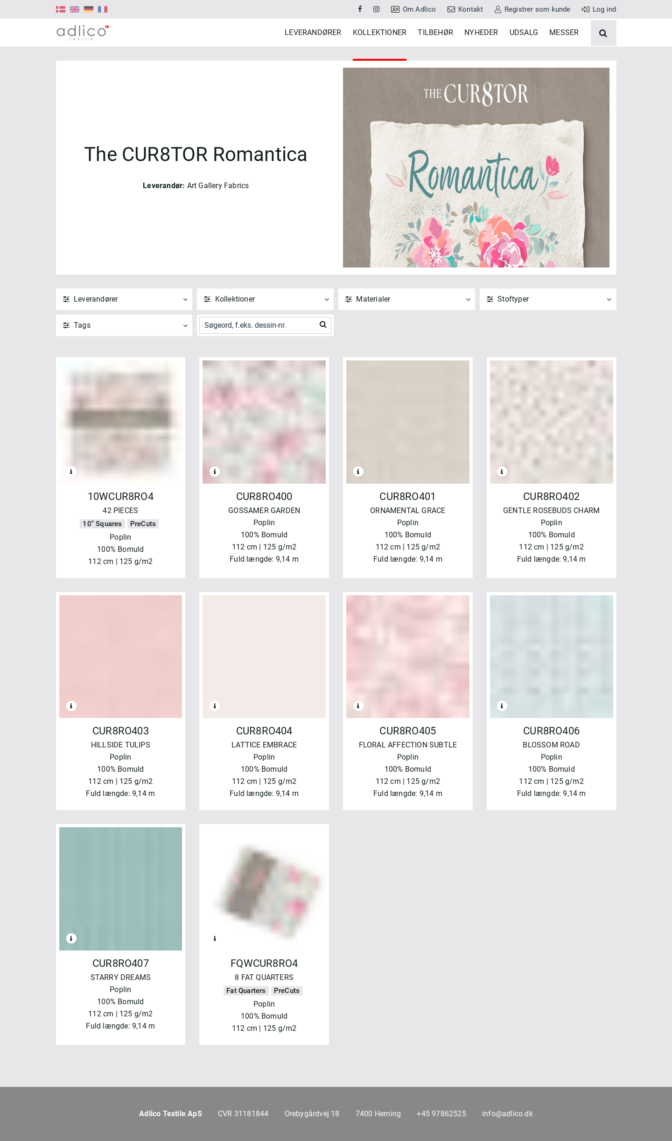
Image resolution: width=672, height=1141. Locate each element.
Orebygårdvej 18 (312, 1113)
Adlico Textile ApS (170, 1113)
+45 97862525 (441, 1113)
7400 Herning (378, 1113)
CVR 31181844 (243, 1113)
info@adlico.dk (507, 1113)
